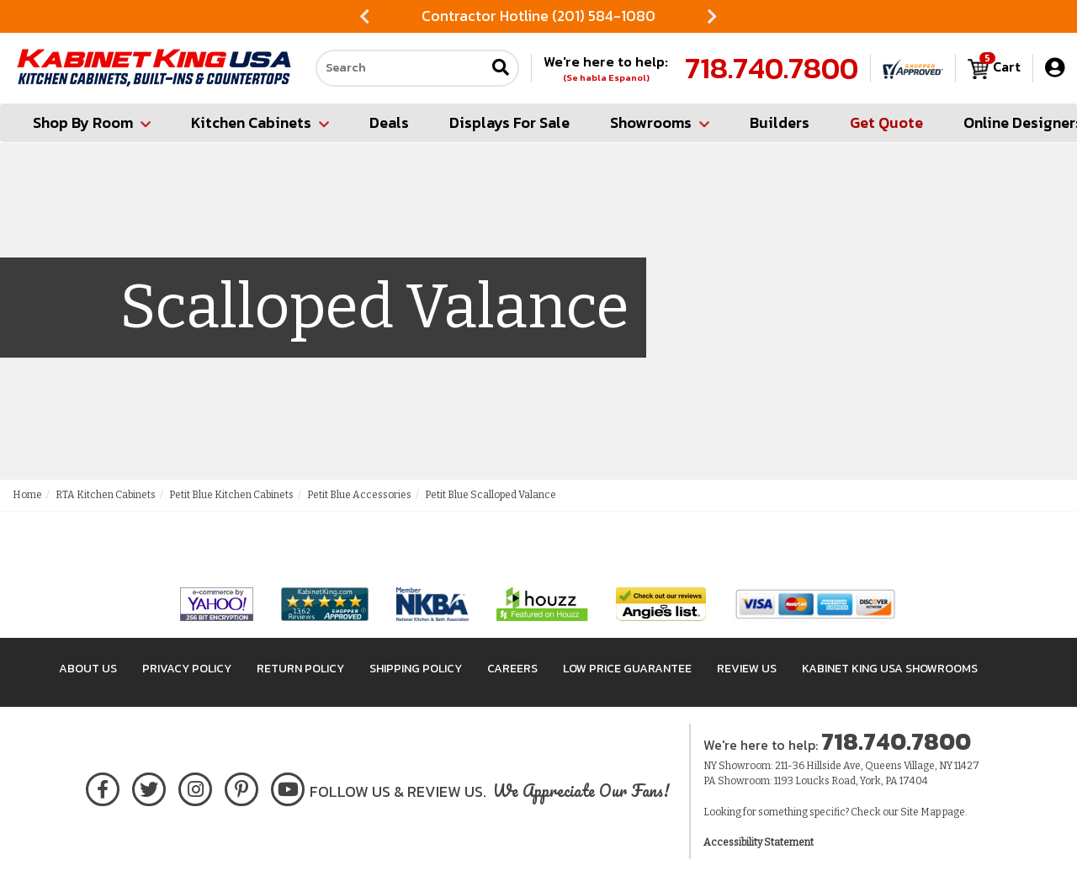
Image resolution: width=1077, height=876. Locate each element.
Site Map (920, 812)
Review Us (747, 668)
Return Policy (300, 668)
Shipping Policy (415, 668)
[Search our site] (400, 68)
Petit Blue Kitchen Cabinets (231, 495)
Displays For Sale (509, 122)
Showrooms (659, 122)
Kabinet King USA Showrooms (890, 668)
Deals (389, 122)
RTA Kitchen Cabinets (106, 495)
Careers (512, 668)
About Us (88, 668)
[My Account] (1054, 67)
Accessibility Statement (758, 842)
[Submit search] (500, 68)
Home (27, 495)
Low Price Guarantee (627, 668)
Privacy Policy (186, 668)
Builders (779, 122)
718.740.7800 (771, 68)
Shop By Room (92, 122)
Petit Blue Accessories (359, 495)
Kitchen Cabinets (260, 122)
